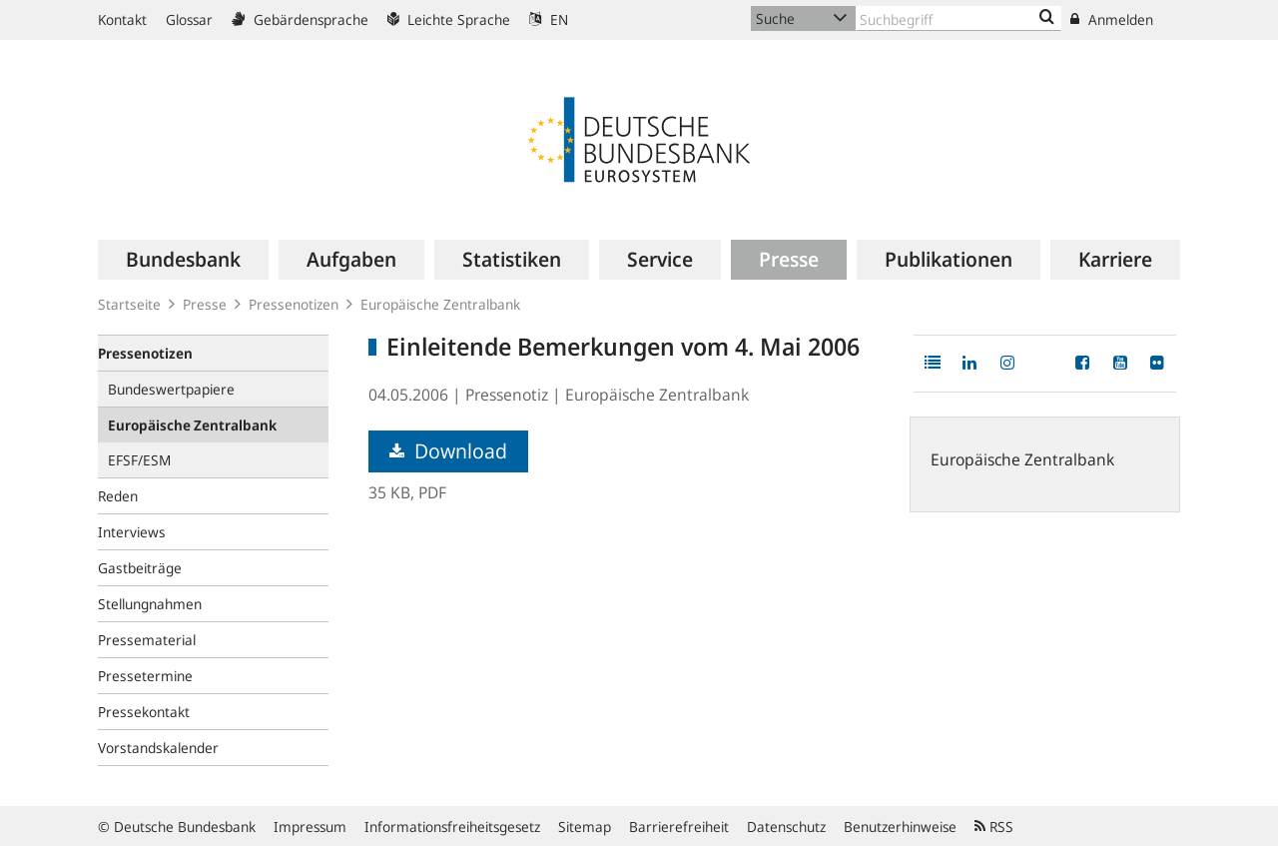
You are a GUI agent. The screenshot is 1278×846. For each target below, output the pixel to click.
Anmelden (1111, 19)
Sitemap (584, 826)
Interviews (132, 531)
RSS (993, 826)
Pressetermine (145, 675)
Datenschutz (786, 826)
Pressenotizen (293, 304)
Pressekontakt (144, 711)
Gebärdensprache (300, 19)
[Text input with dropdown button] (958, 18)
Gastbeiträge (140, 567)
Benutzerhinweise (900, 826)
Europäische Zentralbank (440, 304)
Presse (205, 304)
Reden (118, 495)
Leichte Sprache (448, 19)
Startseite (129, 304)
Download (448, 450)
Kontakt (122, 19)
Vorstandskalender (158, 747)
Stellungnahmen (150, 603)
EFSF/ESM (139, 459)
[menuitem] (183, 260)
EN (548, 19)
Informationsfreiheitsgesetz (452, 826)
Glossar (189, 19)
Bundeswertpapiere (171, 389)
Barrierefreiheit (679, 826)
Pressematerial (147, 639)
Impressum (310, 826)
